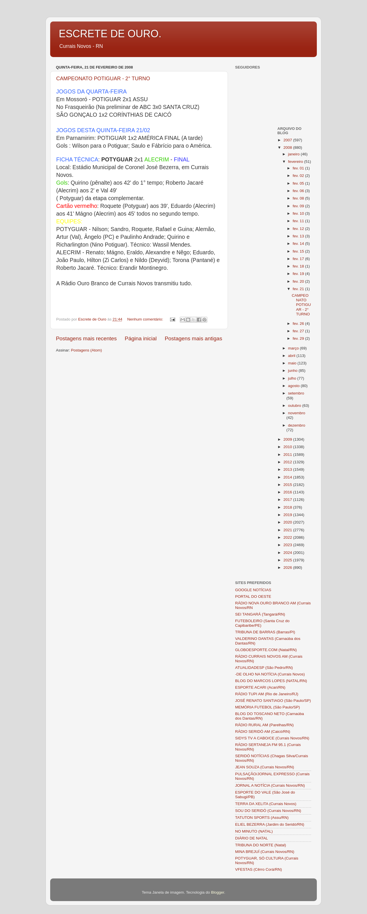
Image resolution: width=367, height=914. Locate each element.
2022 (288, 537)
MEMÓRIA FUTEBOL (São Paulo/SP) (267, 707)
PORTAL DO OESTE (253, 596)
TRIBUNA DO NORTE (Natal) (260, 845)
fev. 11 (299, 221)
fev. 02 (299, 175)
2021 (288, 530)
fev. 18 (299, 266)
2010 (288, 447)
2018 (288, 507)
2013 (288, 469)
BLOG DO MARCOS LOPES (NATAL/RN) (271, 681)
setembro (296, 393)
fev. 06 (299, 191)
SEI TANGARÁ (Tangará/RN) (260, 614)
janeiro (294, 154)
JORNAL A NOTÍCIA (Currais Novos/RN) (270, 785)
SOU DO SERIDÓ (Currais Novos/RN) (268, 810)
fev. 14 (299, 243)
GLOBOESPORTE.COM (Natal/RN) (266, 650)
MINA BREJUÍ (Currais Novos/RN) (264, 851)
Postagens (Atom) (86, 350)
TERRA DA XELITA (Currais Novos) (265, 804)
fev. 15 (299, 251)
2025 (288, 560)
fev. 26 (299, 323)
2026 (288, 567)
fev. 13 (299, 236)
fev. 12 (299, 228)
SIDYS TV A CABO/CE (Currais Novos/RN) (272, 738)
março (294, 348)
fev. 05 (299, 183)
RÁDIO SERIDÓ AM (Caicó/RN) (262, 731)
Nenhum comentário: (145, 319)
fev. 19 (299, 274)
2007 (288, 140)
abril (292, 356)
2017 (288, 499)
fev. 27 (299, 331)
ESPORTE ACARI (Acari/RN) (260, 687)
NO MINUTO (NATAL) (254, 831)
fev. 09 (299, 206)
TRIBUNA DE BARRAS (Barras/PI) (265, 632)
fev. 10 (299, 213)
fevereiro (296, 161)
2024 (288, 552)
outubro (295, 405)
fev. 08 (299, 198)
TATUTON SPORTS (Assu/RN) (262, 817)
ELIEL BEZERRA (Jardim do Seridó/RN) (269, 824)
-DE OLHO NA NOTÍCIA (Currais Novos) (270, 674)
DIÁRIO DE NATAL (251, 838)
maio (293, 363)
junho (293, 370)
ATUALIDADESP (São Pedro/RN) (264, 667)
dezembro (296, 425)
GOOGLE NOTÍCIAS (253, 590)
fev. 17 (299, 259)
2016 (288, 492)
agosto (294, 386)
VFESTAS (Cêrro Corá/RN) (258, 869)
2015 (288, 485)
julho (292, 378)
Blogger (217, 892)
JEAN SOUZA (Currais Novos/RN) (264, 767)
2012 (288, 462)
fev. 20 (299, 281)
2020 (288, 522)
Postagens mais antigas (193, 338)
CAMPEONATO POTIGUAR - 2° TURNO (103, 78)
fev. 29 (299, 338)
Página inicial (141, 338)
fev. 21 (299, 289)
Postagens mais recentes (86, 338)
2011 (288, 454)
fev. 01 (299, 168)
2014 (288, 477)
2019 (288, 515)
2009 (288, 439)
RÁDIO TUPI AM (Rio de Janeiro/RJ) (266, 694)
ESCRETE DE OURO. (110, 34)
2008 (288, 147)
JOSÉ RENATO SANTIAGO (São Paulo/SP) (273, 700)
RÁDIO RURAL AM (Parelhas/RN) (264, 725)
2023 (288, 545)
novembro (296, 413)
